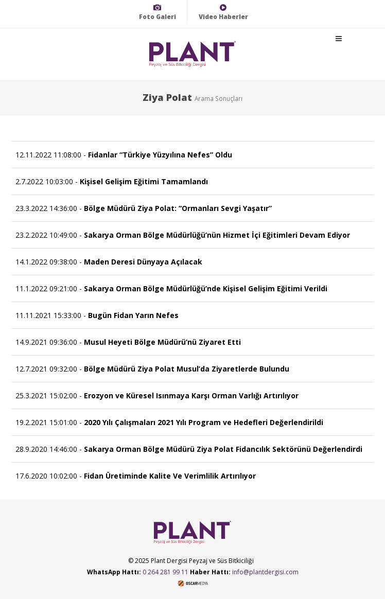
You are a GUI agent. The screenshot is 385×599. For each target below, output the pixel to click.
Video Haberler (223, 12)
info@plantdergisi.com (265, 572)
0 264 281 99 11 (165, 572)
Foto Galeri (157, 12)
